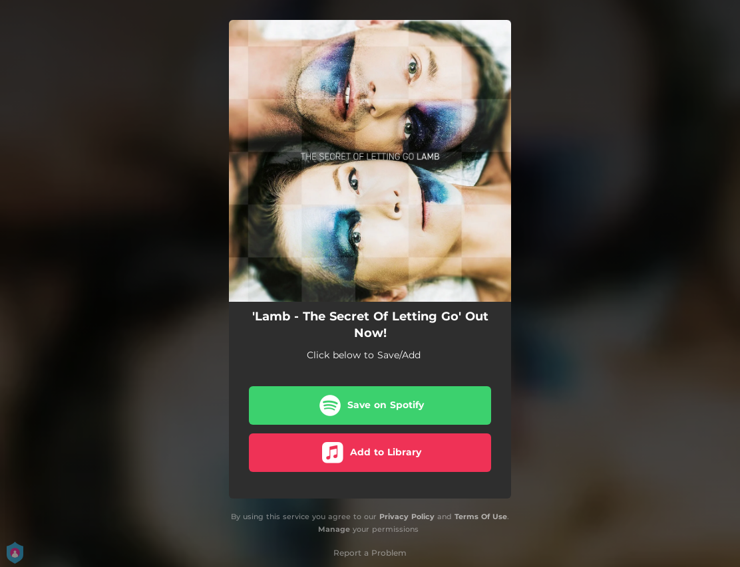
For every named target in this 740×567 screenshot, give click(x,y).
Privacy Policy (407, 516)
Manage (334, 529)
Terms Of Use (481, 516)
